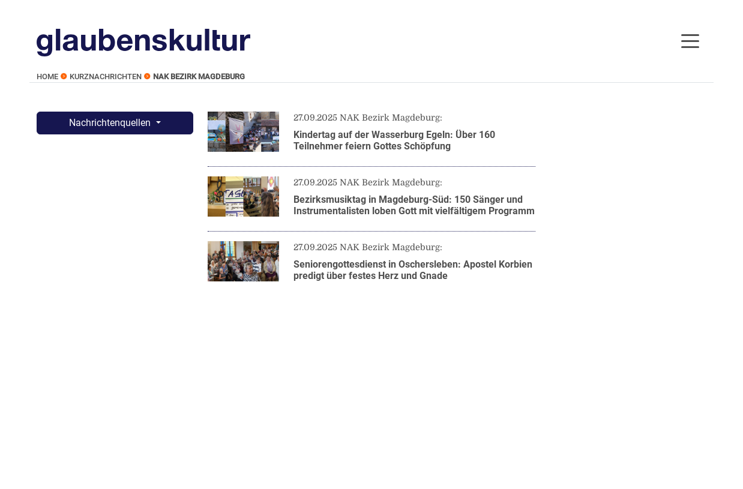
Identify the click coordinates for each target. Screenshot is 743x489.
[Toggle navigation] (690, 40)
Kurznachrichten (106, 76)
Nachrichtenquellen (111, 122)
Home (47, 76)
